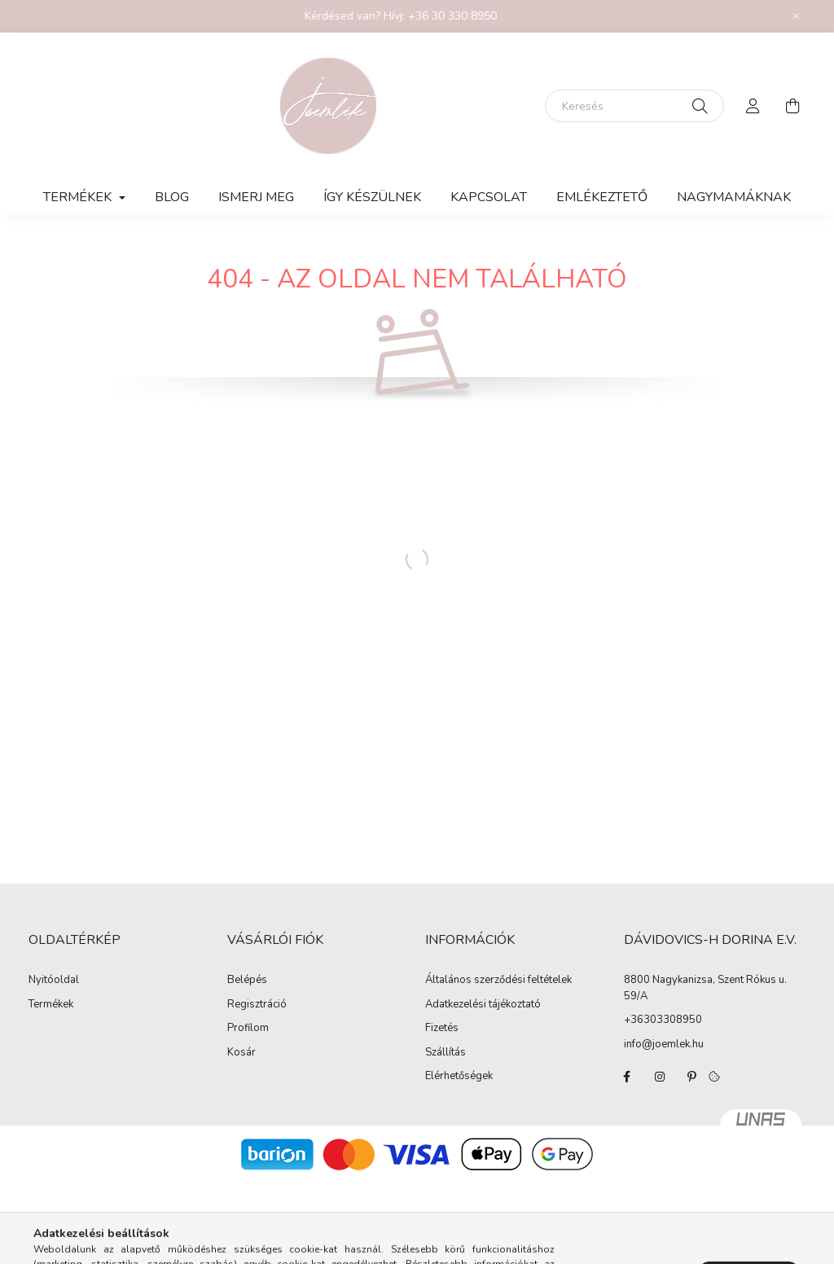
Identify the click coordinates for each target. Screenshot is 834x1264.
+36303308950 (663, 1019)
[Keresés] (634, 106)
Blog (172, 197)
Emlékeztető (601, 197)
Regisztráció (257, 1005)
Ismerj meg (256, 197)
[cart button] (792, 106)
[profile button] (753, 106)
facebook (627, 1076)
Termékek (51, 1005)
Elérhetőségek (459, 1076)
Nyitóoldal (54, 980)
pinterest (692, 1076)
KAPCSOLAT (488, 197)
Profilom (248, 1028)
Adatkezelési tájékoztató (483, 1005)
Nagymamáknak (734, 197)
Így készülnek (372, 197)
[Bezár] (796, 16)
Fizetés (442, 1028)
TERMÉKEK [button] (79, 197)
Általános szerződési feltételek (498, 980)
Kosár (241, 1053)
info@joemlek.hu (664, 1044)
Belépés (247, 980)
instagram (659, 1076)
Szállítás (445, 1053)
